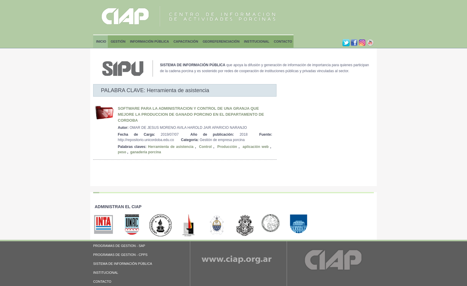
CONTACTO (102, 281)
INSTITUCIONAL (105, 272)
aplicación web (256, 147)
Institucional (256, 41)
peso (122, 152)
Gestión (118, 41)
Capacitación (185, 41)
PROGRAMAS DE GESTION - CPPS (120, 254)
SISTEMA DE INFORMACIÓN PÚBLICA (122, 263)
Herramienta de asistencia (170, 147)
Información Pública (149, 41)
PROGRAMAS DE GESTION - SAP (119, 246)
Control (205, 147)
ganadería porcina (145, 152)
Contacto (283, 41)
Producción (227, 147)
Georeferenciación (221, 41)
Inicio (101, 41)
